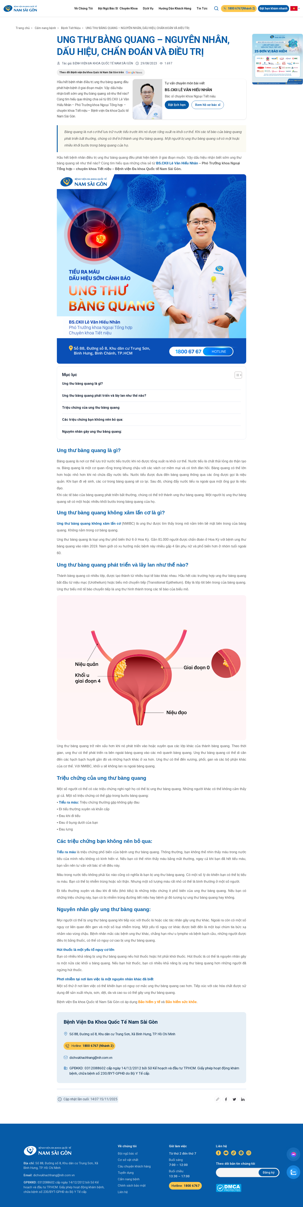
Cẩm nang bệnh (45, 28)
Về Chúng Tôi (83, 8)
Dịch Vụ (148, 8)
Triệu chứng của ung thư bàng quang (91, 408)
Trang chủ (23, 28)
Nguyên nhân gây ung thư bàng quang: (92, 432)
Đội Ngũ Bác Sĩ (108, 8)
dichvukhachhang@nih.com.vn (54, 1175)
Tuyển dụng (126, 1173)
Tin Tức (202, 8)
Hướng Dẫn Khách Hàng (175, 8)
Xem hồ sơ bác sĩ (207, 105)
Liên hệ (123, 1192)
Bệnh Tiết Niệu (71, 28)
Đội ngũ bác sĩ (128, 1153)
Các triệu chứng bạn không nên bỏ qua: (92, 420)
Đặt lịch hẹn (177, 105)
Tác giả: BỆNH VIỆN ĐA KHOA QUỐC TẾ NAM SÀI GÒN (97, 63)
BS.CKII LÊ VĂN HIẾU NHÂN (188, 90)
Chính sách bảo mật (132, 1185)
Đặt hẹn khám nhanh (273, 8)
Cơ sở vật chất (128, 1160)
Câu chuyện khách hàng (134, 1166)
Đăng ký (268, 1172)
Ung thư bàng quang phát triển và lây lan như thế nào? (104, 396)
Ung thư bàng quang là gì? (82, 384)
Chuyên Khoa (129, 8)
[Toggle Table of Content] (236, 375)
